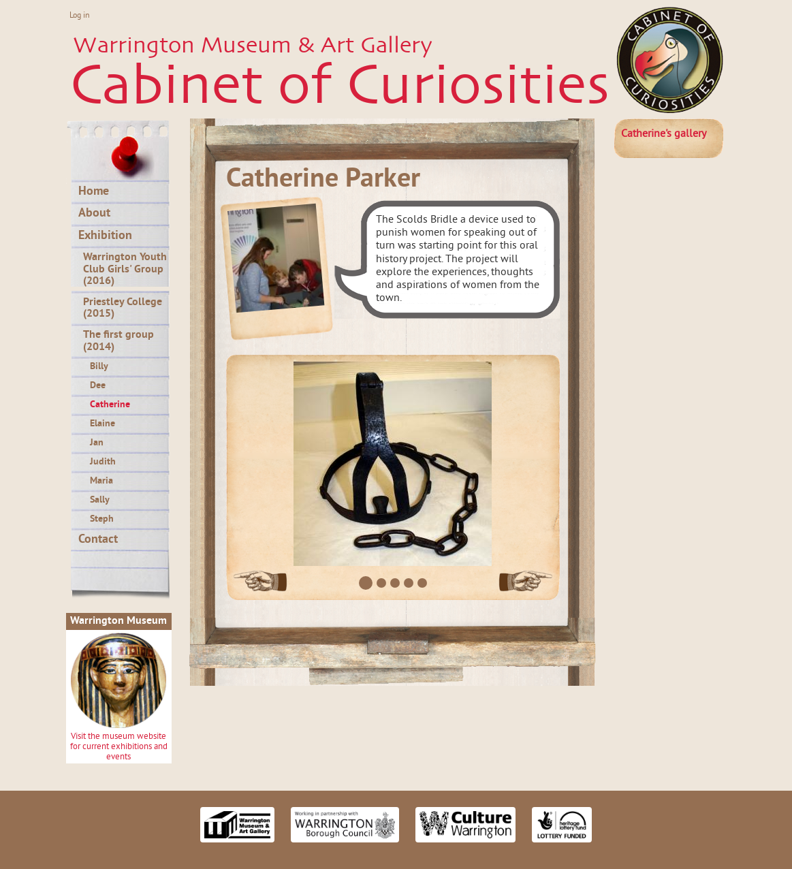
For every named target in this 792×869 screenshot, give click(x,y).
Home (93, 192)
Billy (99, 367)
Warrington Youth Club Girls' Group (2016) (125, 269)
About (94, 213)
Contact (98, 540)
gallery (663, 134)
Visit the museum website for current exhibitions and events (119, 747)
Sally (100, 500)
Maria (101, 481)
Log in (79, 16)
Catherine (110, 405)
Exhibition (105, 236)
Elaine (102, 424)
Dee (98, 386)
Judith (103, 462)
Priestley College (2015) (122, 308)
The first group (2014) (118, 341)
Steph (102, 519)
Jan (97, 443)
